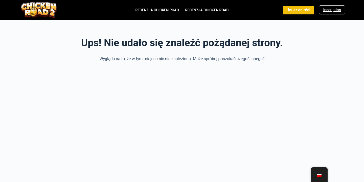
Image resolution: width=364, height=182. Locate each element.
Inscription (332, 10)
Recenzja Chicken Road (157, 10)
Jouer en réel (298, 10)
